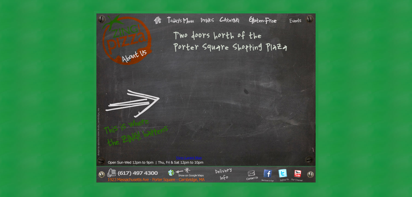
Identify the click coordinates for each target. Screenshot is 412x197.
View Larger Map (189, 157)
